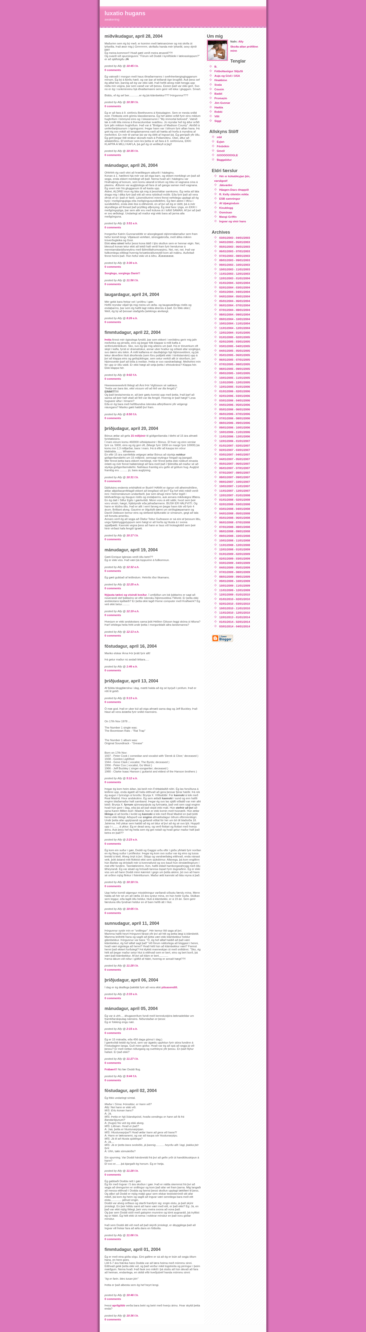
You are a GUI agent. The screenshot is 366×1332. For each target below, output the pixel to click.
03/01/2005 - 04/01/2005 (234, 346)
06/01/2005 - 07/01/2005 (234, 359)
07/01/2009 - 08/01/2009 (234, 572)
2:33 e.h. (132, 993)
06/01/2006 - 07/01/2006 (234, 413)
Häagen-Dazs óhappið (234, 189)
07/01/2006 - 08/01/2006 (234, 418)
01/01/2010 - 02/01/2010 (234, 599)
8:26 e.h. (132, 318)
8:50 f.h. (132, 414)
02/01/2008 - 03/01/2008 (234, 504)
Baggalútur (224, 159)
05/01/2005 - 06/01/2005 (234, 355)
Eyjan (220, 141)
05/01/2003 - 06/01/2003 (234, 246)
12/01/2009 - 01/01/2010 (234, 594)
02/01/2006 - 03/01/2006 (234, 395)
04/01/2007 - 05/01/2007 (234, 459)
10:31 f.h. (133, 477)
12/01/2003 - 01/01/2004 (234, 278)
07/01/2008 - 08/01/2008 (234, 526)
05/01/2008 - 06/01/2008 (234, 517)
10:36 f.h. (133, 1315)
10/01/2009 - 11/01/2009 (234, 585)
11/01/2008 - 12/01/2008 (234, 545)
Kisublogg (226, 207)
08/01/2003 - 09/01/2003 (234, 260)
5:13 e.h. (132, 698)
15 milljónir (139, 435)
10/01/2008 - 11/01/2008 (234, 540)
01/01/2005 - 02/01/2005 (234, 337)
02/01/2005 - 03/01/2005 (234, 341)
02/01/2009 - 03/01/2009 (234, 558)
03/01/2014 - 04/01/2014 (234, 626)
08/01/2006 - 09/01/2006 (234, 422)
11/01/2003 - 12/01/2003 (234, 273)
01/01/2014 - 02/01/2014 (234, 621)
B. (215, 66)
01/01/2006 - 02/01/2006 (234, 391)
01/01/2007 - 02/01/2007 (234, 445)
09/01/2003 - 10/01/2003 (234, 264)
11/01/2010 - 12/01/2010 (234, 612)
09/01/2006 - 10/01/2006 (234, 427)
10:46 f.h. (133, 1295)
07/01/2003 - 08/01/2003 (234, 255)
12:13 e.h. (133, 631)
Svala (218, 84)
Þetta (108, 339)
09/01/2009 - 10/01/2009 (234, 580)
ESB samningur (229, 198)
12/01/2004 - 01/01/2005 (234, 332)
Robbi (218, 111)
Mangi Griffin (228, 216)
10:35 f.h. (133, 150)
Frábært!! (111, 1069)
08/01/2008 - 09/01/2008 (234, 531)
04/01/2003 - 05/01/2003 (234, 242)
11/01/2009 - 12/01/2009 (234, 590)
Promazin (220, 98)
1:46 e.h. (132, 666)
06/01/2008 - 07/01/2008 (234, 522)
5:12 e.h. (132, 778)
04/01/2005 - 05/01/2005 (234, 350)
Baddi (218, 93)
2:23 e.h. (132, 839)
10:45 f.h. (133, 65)
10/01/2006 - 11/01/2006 (234, 432)
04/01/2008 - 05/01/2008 (234, 513)
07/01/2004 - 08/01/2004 (234, 309)
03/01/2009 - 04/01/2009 (234, 562)
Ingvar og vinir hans (232, 221)
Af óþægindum (229, 203)
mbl (219, 137)
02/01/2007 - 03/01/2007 (234, 449)
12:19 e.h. (133, 611)
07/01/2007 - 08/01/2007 (234, 472)
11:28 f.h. (133, 965)
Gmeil (221, 150)
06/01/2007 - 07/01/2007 (234, 468)
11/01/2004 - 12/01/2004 (234, 327)
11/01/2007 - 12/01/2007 (234, 490)
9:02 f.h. (132, 374)
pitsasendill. (170, 987)
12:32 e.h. (133, 566)
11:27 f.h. (133, 1058)
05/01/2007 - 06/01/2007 (234, 463)
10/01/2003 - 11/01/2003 (234, 269)
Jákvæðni (225, 185)
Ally (240, 41)
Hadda (218, 107)
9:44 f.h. (132, 1076)
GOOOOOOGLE (227, 155)
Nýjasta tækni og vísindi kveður (126, 594)
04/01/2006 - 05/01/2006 (234, 404)
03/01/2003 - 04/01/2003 (234, 237)
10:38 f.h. (133, 102)
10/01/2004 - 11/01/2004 (234, 323)
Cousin (219, 89)
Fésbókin (223, 146)
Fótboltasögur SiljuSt (228, 71)
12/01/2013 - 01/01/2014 (234, 617)
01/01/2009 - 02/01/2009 (234, 553)
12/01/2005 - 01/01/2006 (234, 386)
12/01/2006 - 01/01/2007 (234, 440)
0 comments (113, 69)
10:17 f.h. (133, 535)
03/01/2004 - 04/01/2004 (234, 291)
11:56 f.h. (133, 280)
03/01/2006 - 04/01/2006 (234, 400)
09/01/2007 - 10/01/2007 (234, 481)
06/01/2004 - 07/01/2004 (234, 305)
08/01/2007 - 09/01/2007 (234, 477)
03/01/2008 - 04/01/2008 (234, 508)
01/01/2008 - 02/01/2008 (234, 499)
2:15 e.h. (132, 1028)
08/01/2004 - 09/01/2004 (234, 314)
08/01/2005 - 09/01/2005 (234, 368)
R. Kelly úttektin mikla (233, 194)
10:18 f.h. (133, 881)
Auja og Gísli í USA (227, 75)
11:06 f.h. (133, 1235)
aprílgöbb (118, 1305)
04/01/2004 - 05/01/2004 (234, 296)
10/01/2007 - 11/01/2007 (234, 486)
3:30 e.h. (132, 262)
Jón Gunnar (222, 102)
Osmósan (225, 212)
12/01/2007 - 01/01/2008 (234, 495)
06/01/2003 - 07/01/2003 (234, 251)
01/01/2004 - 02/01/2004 (234, 282)
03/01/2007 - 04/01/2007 (234, 454)
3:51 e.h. (132, 223)
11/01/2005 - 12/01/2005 (234, 382)
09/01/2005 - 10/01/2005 (234, 373)
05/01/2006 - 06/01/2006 (234, 409)
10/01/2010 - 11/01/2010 (234, 608)
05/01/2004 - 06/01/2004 (234, 300)
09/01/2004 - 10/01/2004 (234, 319)
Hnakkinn (220, 80)
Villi (216, 116)
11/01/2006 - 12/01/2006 (234, 436)
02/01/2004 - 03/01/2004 (234, 287)
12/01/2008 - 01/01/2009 (234, 549)
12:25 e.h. (133, 584)
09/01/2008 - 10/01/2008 (234, 535)
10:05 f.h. (133, 908)
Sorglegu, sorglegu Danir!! (122, 273)
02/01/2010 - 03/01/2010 (234, 603)
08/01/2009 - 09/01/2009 (234, 576)
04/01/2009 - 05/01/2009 (234, 567)
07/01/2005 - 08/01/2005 (234, 364)
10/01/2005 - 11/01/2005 (234, 377)
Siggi (217, 120)
